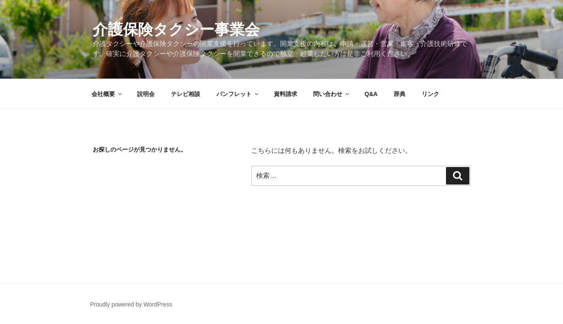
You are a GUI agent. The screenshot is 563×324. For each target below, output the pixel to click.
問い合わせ (331, 94)
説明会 (146, 94)
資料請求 (285, 94)
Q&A (370, 94)
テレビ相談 (185, 94)
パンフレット (238, 94)
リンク (430, 94)
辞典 (399, 94)
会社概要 (107, 94)
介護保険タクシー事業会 (176, 29)
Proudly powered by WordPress (131, 304)
